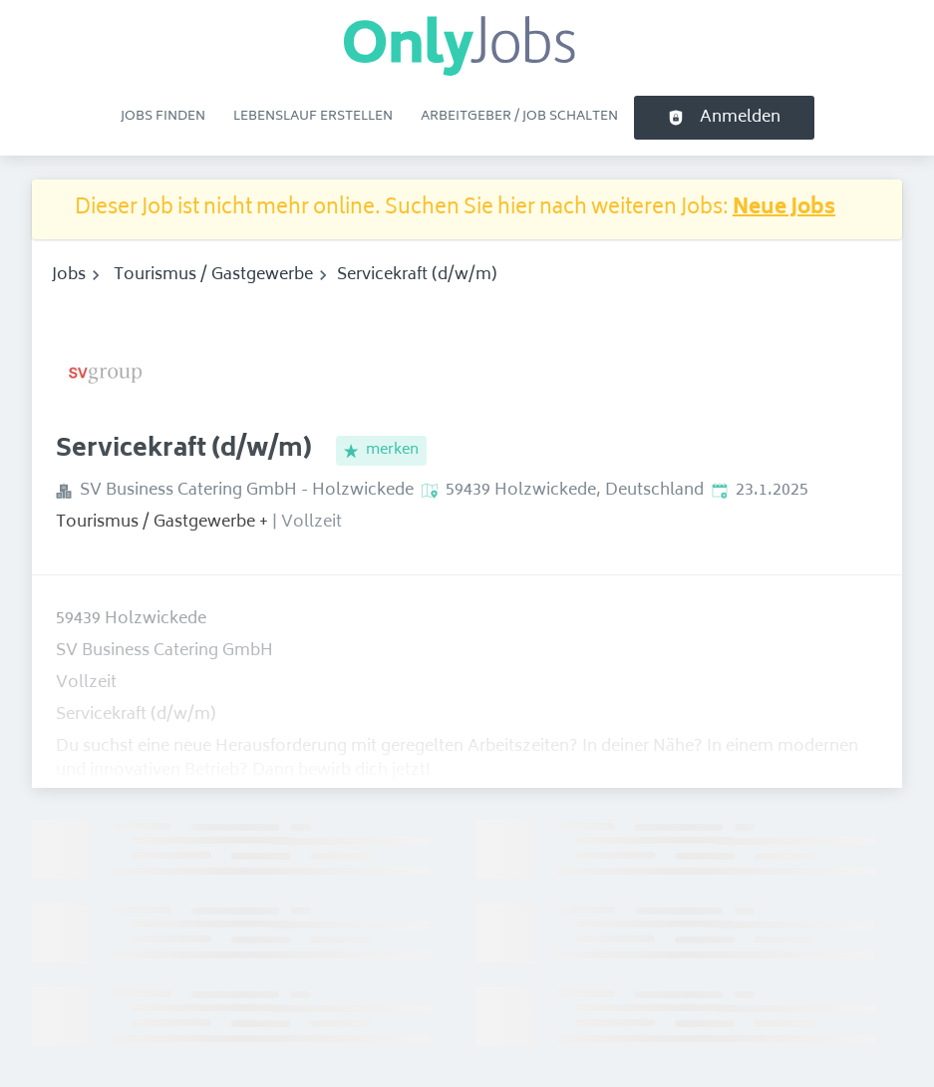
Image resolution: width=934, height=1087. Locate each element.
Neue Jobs (784, 208)
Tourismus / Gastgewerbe (213, 275)
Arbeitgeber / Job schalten (519, 117)
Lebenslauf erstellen (313, 117)
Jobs (69, 275)
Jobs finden (163, 117)
